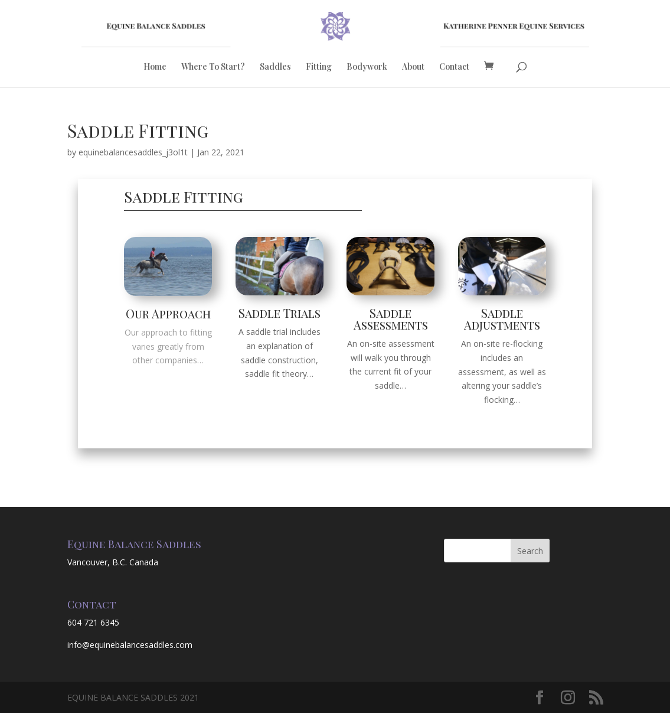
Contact (454, 67)
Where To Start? (213, 67)
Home (154, 67)
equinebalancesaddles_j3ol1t (133, 152)
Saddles (275, 67)
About (413, 67)
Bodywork (367, 67)
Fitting (319, 67)
